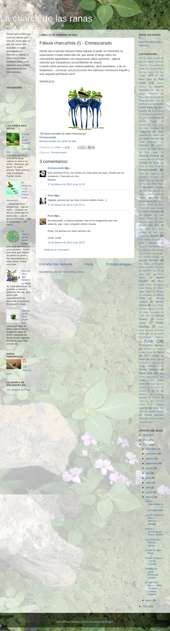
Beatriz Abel (154, 100)
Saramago (150, 377)
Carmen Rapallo (148, 121)
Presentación (158, 337)
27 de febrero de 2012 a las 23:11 (66, 204)
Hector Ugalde (146, 201)
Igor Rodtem (148, 204)
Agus (141, 62)
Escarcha (155, 173)
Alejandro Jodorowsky (149, 65)
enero (149, 600)
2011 (146, 606)
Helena (160, 201)
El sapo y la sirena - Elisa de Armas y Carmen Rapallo (153, 588)
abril (148, 487)
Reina (160, 352)
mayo (149, 482)
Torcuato (156, 397)
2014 (146, 435)
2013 (146, 440)
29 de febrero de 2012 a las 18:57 (66, 242)
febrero (150, 497)
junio (149, 477)
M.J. (162, 253)
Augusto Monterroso (149, 93)
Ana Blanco (148, 72)
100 (140, 58)
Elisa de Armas (151, 163)
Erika (141, 173)
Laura (157, 239)
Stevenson (155, 387)
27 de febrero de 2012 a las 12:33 (66, 184)
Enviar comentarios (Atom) (69, 271)
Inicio (89, 264)
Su (157, 390)
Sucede (142, 394)
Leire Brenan (147, 243)
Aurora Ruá (144, 97)
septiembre (152, 463)
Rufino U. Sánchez (151, 363)
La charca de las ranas (46, 18)
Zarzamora (143, 422)
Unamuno (143, 401)
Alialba (142, 69)
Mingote (160, 291)
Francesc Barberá (151, 191)
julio (148, 473)
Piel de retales (157, 334)
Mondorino (147, 295)
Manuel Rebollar (148, 260)
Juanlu (154, 235)
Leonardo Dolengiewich (149, 246)
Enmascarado (58, 152)
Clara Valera (158, 125)
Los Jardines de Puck (18, 389)
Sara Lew (145, 373)
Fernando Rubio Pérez (153, 184)
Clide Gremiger (151, 128)
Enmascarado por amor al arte (57, 141)
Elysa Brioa (154, 166)
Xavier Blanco (156, 411)
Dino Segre (151, 152)
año (157, 90)
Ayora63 (156, 97)
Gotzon (142, 197)
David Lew (158, 135)
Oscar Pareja (158, 309)
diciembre (151, 449)
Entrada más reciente (55, 264)
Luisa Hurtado (157, 250)
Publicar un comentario (56, 249)
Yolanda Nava (154, 418)
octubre (150, 458)
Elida (161, 159)
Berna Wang (158, 111)
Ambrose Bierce (156, 69)
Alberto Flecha (154, 62)
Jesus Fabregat (151, 211)
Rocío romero (151, 356)
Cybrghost (144, 131)
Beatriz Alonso (145, 104)
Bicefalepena (148, 114)
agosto (150, 468)
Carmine (142, 125)
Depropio (143, 145)
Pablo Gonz (144, 316)
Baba (141, 100)
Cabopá (156, 117)
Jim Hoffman (145, 215)
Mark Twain (145, 274)
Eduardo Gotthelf (149, 155)
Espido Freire (145, 180)
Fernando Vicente (153, 187)
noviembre (152, 453)
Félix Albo (159, 180)
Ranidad (147, 349)
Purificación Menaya (151, 345)
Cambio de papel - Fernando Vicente (151, 573)
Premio (145, 337)
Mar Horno (144, 264)
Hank (156, 198)
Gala (141, 194)
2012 (146, 444)
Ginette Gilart (154, 194)
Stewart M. (144, 391)
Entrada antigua (118, 264)
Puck (51, 215)
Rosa (51, 195)
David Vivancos (148, 142)
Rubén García (157, 359)
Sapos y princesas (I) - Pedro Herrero (154, 531)
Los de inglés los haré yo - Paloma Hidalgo (154, 519)
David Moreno (151, 138)
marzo (149, 492)
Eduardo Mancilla (147, 159)
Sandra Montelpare (148, 366)
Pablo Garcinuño (151, 312)
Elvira (141, 166)
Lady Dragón (145, 239)
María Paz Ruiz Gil (151, 271)
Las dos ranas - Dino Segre (25, 315)
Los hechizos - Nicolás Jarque (153, 542)
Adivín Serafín (153, 58)
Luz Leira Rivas (149, 253)
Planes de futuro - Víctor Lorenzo (154, 561)
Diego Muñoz (157, 149)
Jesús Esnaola (157, 208)
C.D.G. (145, 118)
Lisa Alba (143, 250)
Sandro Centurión (149, 369)
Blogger (109, 621)
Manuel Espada (151, 257)
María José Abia (156, 267)
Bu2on (161, 114)
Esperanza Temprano (149, 177)
